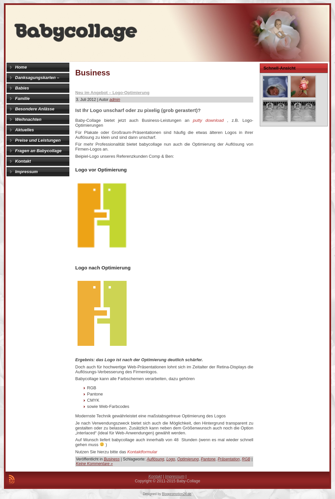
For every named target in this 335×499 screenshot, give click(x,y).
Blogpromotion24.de (176, 494)
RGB (246, 459)
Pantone (208, 459)
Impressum (174, 476)
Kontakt (155, 476)
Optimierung (188, 459)
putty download (208, 120)
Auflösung (155, 459)
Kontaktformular (142, 451)
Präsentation (228, 459)
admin (115, 99)
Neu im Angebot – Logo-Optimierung (112, 92)
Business (112, 459)
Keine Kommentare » (94, 463)
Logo (170, 459)
